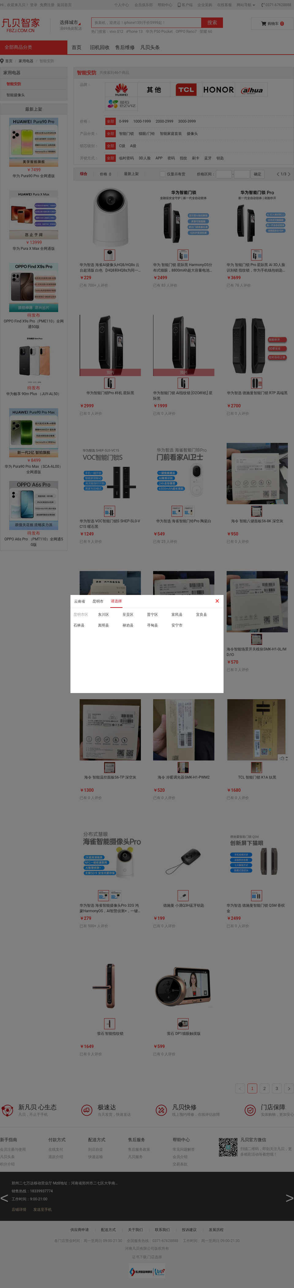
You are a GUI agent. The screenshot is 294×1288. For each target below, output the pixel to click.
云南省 (79, 601)
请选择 (116, 601)
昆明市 (98, 601)
